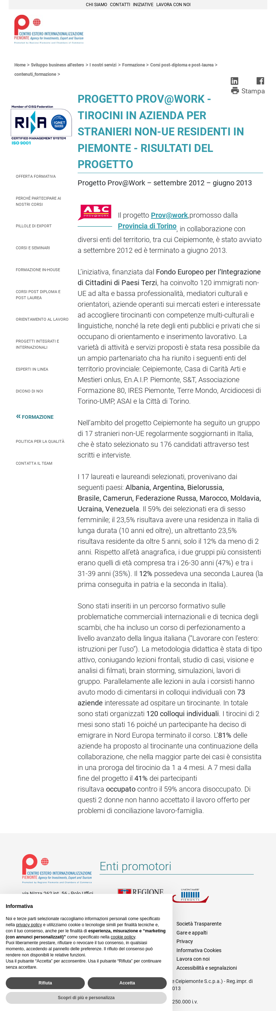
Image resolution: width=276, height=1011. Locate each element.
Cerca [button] (237, 30)
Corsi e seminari (33, 248)
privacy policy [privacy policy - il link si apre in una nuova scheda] (29, 924)
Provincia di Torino (147, 226)
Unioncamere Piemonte (198, 900)
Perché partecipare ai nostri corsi (38, 201)
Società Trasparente (198, 924)
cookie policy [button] (123, 937)
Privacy (184, 941)
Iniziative (143, 4)
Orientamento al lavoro (42, 319)
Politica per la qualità (40, 441)
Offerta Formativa (36, 176)
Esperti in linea (32, 369)
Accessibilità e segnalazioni (206, 968)
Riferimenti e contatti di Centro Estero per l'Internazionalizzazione (57, 870)
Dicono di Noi (29, 391)
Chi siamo (96, 4)
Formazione (38, 418)
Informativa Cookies (198, 950)
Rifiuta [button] (45, 983)
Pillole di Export (34, 226)
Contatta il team (34, 463)
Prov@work (169, 215)
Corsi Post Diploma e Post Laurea (38, 294)
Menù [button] (253, 30)
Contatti (120, 4)
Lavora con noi (173, 4)
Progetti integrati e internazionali (37, 344)
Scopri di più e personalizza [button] (86, 997)
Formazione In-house (38, 270)
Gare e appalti (191, 933)
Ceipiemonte (48, 29)
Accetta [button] (127, 983)
